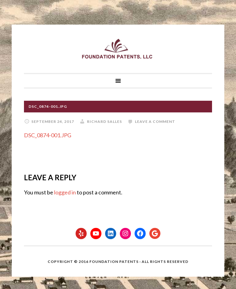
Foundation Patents (118, 49)
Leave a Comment (155, 121)
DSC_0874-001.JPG (47, 135)
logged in (65, 192)
